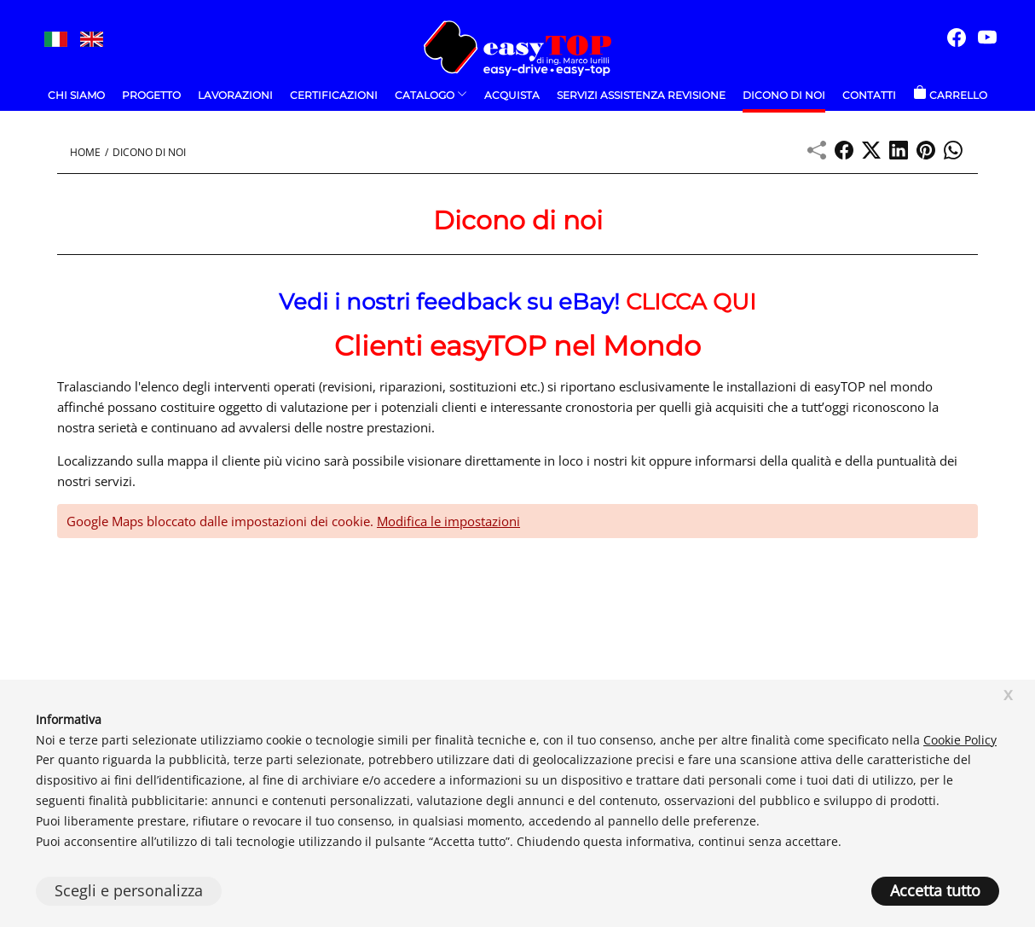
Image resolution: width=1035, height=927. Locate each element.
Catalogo (431, 95)
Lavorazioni (235, 95)
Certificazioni (334, 95)
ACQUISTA (512, 95)
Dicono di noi (784, 95)
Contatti (869, 95)
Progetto (151, 95)
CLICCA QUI (691, 302)
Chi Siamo (76, 95)
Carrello (950, 95)
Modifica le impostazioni (448, 521)
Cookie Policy (960, 740)
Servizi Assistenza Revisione (641, 95)
